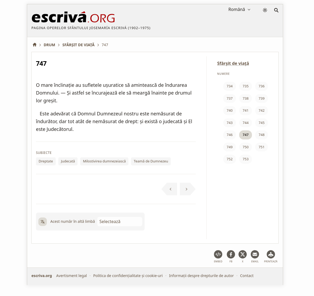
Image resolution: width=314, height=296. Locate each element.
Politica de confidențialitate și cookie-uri (128, 275)
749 (230, 147)
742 (261, 110)
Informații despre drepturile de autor (201, 275)
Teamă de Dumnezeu (151, 161)
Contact (247, 275)
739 (261, 98)
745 (261, 122)
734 (230, 86)
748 (261, 134)
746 (230, 134)
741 (245, 110)
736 (261, 86)
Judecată (68, 161)
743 (230, 122)
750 (245, 147)
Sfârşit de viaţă (233, 63)
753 (245, 159)
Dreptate (46, 161)
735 (245, 86)
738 (245, 98)
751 (261, 147)
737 (230, 98)
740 (230, 110)
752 (230, 159)
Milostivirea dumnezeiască (104, 161)
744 (245, 122)
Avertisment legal (71, 275)
